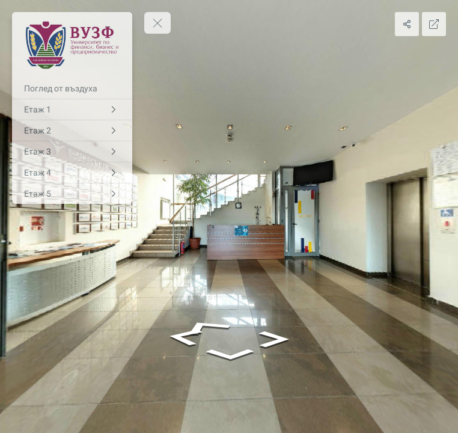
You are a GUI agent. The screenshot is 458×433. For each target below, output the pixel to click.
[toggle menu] (157, 23)
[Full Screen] (434, 24)
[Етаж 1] (72, 109)
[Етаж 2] (72, 130)
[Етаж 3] (72, 151)
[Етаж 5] (72, 193)
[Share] (407, 24)
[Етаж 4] (72, 172)
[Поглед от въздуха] (72, 88)
